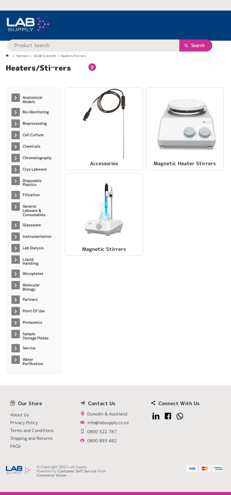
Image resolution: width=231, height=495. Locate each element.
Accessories (104, 164)
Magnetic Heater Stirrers (185, 164)
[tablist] (115, 75)
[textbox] (111, 24)
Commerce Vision (51, 475)
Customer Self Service (77, 471)
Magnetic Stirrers (104, 249)
